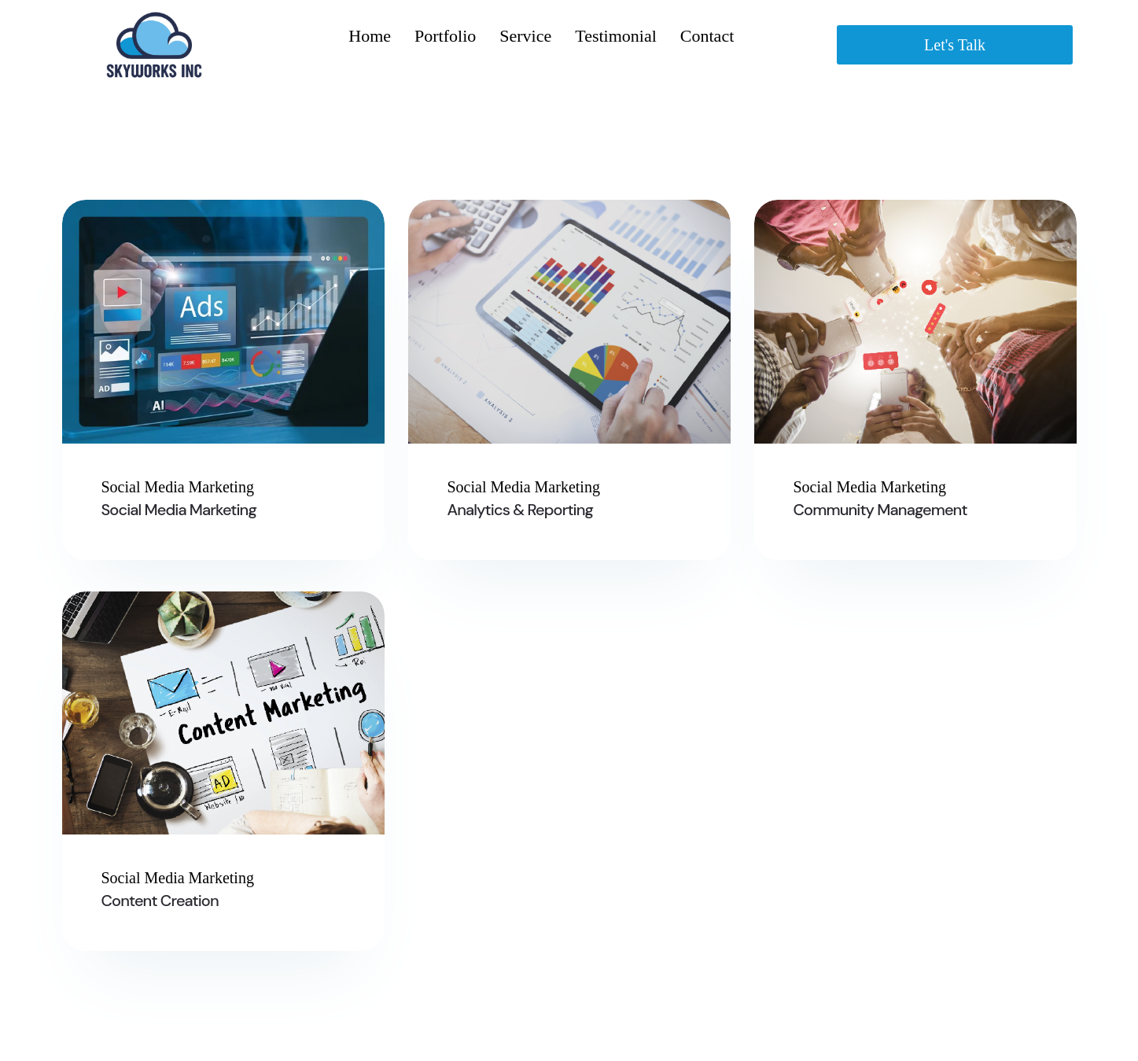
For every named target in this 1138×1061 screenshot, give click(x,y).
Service (525, 36)
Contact (707, 36)
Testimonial (616, 36)
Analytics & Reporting (520, 509)
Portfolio (445, 36)
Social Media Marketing (178, 509)
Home (369, 36)
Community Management (880, 509)
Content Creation (160, 900)
